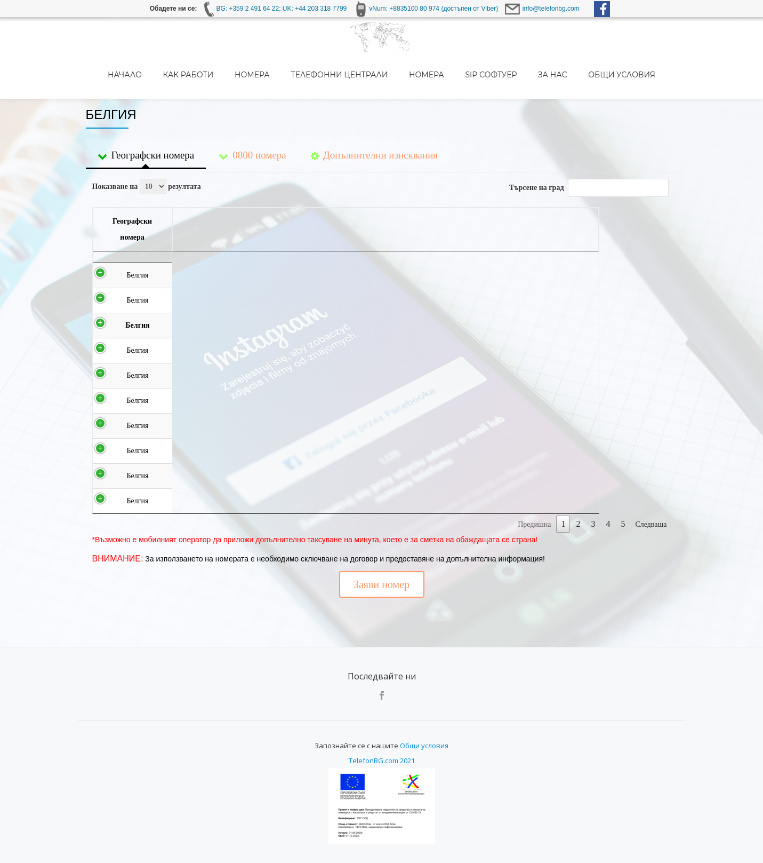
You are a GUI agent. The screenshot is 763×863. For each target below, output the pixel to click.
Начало (166, 75)
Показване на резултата (146, 141)
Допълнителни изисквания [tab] (374, 112)
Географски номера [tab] (146, 112)
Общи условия (650, 75)
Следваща (650, 480)
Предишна (534, 480)
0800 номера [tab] (252, 112)
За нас (582, 75)
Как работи (228, 75)
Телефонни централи (375, 75)
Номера (290, 75)
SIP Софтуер (523, 75)
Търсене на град (588, 142)
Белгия (136, 230)
